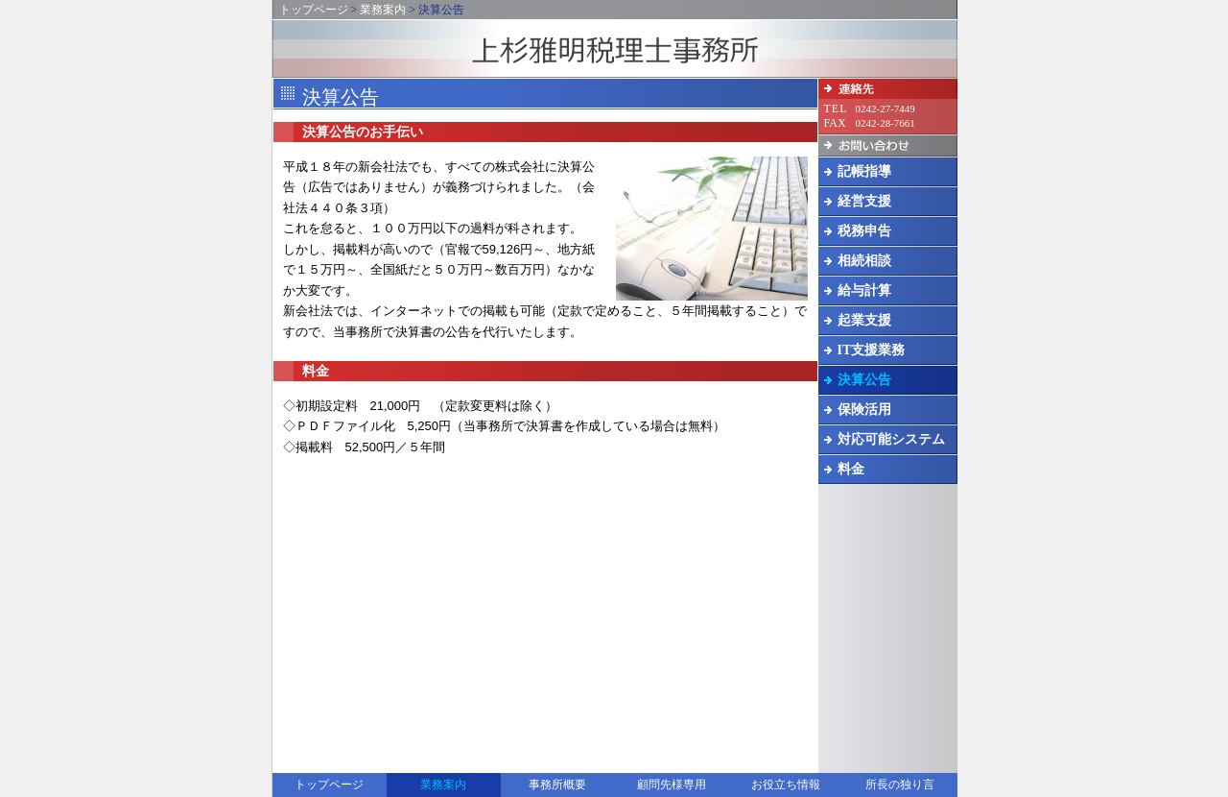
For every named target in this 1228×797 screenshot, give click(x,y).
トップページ (313, 9)
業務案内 (383, 9)
